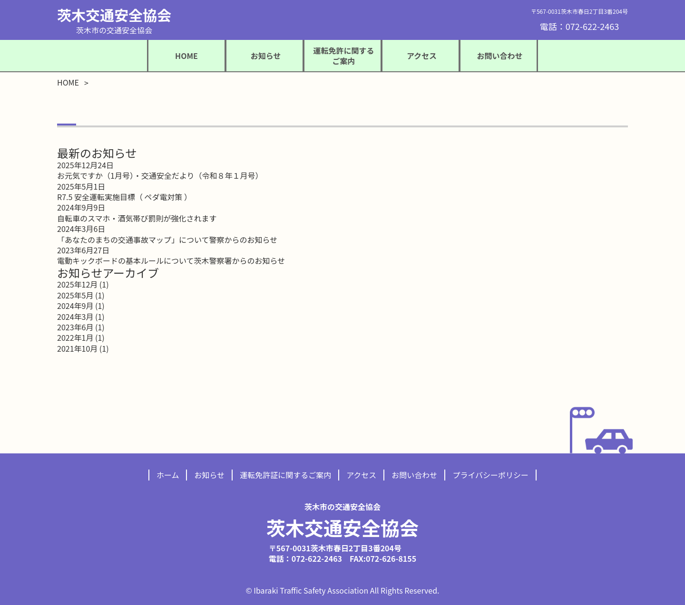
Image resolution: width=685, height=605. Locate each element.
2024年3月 (75, 316)
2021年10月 (77, 348)
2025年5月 (75, 295)
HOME (186, 55)
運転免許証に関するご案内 (285, 474)
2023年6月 (75, 327)
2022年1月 (75, 337)
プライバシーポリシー (490, 474)
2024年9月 (75, 305)
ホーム (168, 474)
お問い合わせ (414, 474)
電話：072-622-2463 (579, 26)
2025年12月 (77, 284)
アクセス (361, 474)
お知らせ (209, 474)
